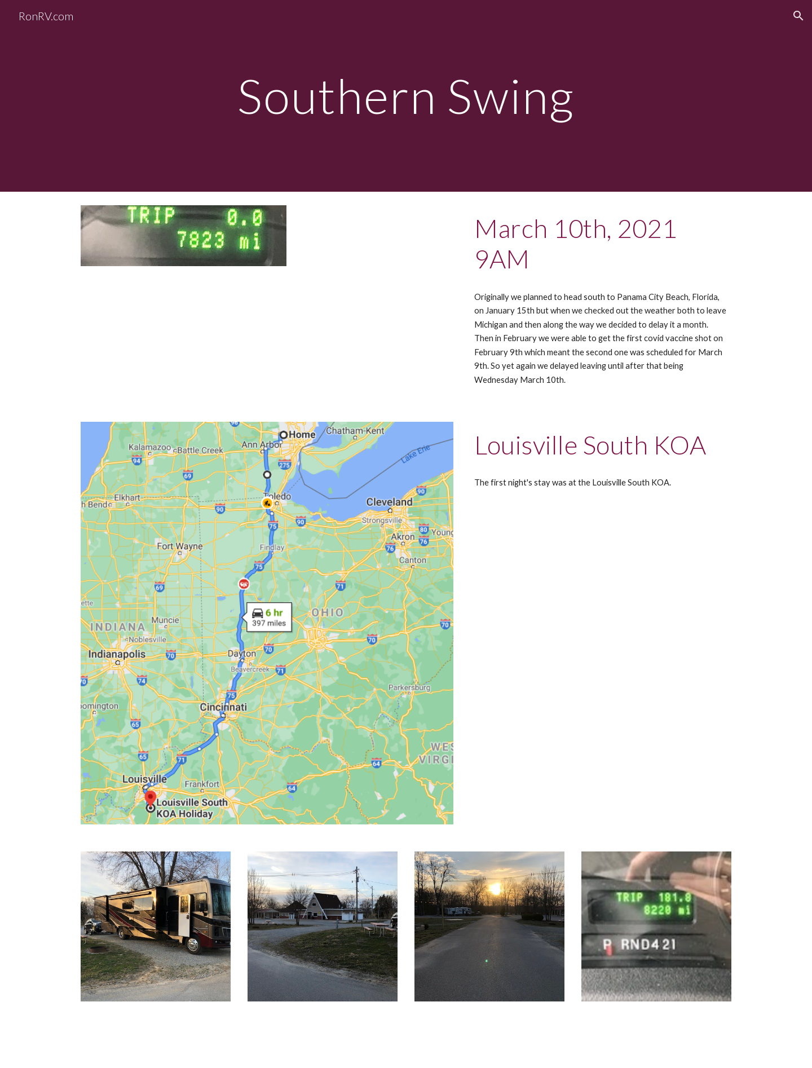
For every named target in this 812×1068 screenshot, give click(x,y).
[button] (798, 15)
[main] (406, 95)
